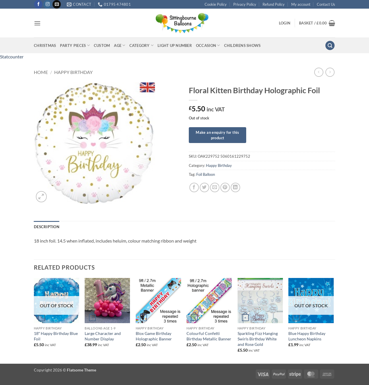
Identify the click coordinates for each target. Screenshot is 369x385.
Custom (102, 45)
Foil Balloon (205, 174)
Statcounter (12, 56)
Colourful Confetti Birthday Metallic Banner (209, 336)
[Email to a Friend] (215, 187)
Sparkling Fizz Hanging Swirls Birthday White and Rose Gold (258, 338)
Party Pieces (75, 45)
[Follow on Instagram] (47, 4)
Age (119, 45)
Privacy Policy (244, 4)
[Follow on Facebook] (38, 4)
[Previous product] (329, 72)
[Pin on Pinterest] (225, 187)
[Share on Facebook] (194, 187)
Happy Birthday (73, 72)
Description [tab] (46, 226)
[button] (37, 23)
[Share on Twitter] (204, 187)
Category (141, 45)
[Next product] (318, 72)
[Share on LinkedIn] (235, 187)
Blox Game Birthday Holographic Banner (154, 336)
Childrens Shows (242, 45)
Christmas (45, 45)
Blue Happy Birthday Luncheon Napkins (306, 336)
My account (300, 4)
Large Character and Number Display (103, 336)
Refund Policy (274, 4)
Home (41, 72)
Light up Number (175, 45)
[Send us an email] (57, 4)
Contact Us (326, 4)
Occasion (208, 45)
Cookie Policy (216, 4)
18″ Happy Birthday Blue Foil (56, 336)
